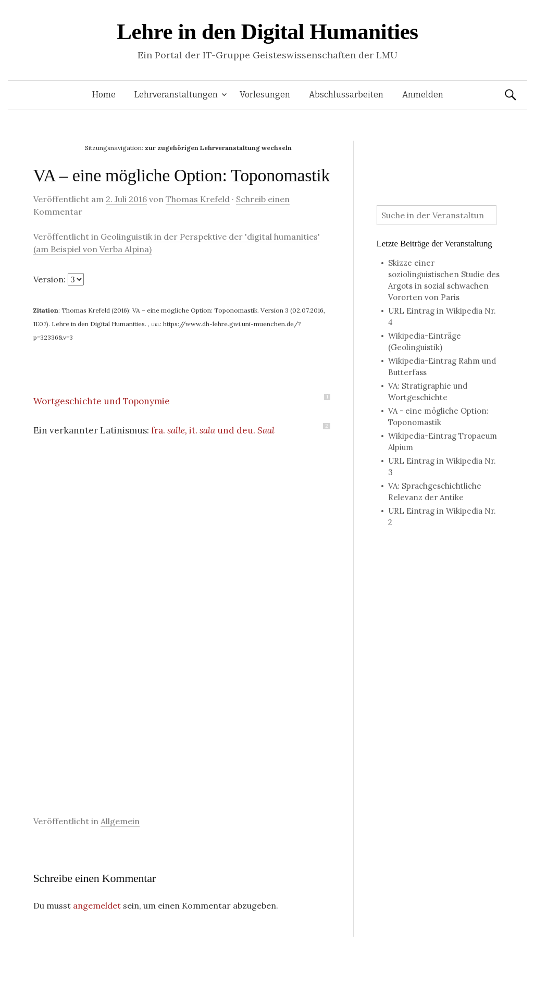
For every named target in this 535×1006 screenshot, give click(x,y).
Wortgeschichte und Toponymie (101, 401)
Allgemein (120, 821)
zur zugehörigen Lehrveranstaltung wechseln (218, 148)
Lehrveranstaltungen (176, 95)
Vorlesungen (265, 95)
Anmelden (422, 95)
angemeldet (97, 905)
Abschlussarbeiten (346, 95)
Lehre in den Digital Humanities (267, 31)
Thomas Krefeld (198, 199)
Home (104, 95)
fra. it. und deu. (214, 430)
